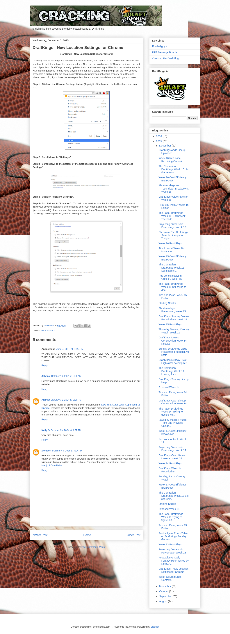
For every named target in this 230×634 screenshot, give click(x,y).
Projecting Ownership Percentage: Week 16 (172, 226)
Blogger (155, 626)
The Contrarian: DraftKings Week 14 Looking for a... (171, 371)
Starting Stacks (167, 303)
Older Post (133, 535)
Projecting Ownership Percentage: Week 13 (172, 551)
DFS (43, 330)
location (51, 330)
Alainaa (46, 399)
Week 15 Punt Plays (170, 324)
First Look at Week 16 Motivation (170, 250)
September (165, 596)
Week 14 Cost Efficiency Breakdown (172, 432)
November (165, 586)
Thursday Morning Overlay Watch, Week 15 (173, 331)
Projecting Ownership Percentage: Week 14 (172, 449)
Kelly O (46, 430)
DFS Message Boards (164, 52)
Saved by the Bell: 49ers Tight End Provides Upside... (172, 423)
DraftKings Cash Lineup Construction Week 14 (172, 402)
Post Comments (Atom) (93, 547)
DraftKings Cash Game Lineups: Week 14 (171, 457)
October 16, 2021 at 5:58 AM (66, 376)
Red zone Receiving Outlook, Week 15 (170, 277)
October (164, 591)
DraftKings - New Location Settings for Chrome (173, 570)
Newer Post (40, 535)
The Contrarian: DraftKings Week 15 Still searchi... (171, 267)
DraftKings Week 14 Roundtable (169, 470)
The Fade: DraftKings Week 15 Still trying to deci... (172, 287)
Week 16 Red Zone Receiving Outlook (170, 160)
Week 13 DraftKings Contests (169, 578)
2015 (159, 141)
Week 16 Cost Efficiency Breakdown (172, 179)
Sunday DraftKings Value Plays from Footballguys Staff (173, 351)
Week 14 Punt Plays (170, 463)
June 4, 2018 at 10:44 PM (69, 349)
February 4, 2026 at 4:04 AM (67, 450)
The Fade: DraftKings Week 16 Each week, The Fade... (172, 216)
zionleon (46, 450)
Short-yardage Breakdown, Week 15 (172, 310)
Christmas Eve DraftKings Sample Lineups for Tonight (173, 235)
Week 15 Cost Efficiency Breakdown (172, 258)
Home (87, 535)
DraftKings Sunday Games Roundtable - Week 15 (173, 318)
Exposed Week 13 (168, 509)
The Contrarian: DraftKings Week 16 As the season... (173, 169)
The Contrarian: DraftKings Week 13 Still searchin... (173, 495)
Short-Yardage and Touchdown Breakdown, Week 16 (173, 188)
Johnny (46, 376)
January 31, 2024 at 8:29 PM (66, 399)
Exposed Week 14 (168, 387)
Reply (45, 365)
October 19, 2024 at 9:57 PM (66, 430)
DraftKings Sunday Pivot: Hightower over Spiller (172, 361)
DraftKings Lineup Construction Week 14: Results (172, 340)
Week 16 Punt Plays (170, 243)
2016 (159, 136)
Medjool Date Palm (52, 465)
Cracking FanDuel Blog (165, 58)
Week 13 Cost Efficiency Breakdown (172, 486)
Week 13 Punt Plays (170, 544)
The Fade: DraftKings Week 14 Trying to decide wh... (170, 411)
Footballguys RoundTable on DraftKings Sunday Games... (173, 536)
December (165, 145)
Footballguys (159, 46)
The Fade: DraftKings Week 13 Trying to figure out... (170, 517)
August (163, 601)
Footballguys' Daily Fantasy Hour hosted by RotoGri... (173, 560)
